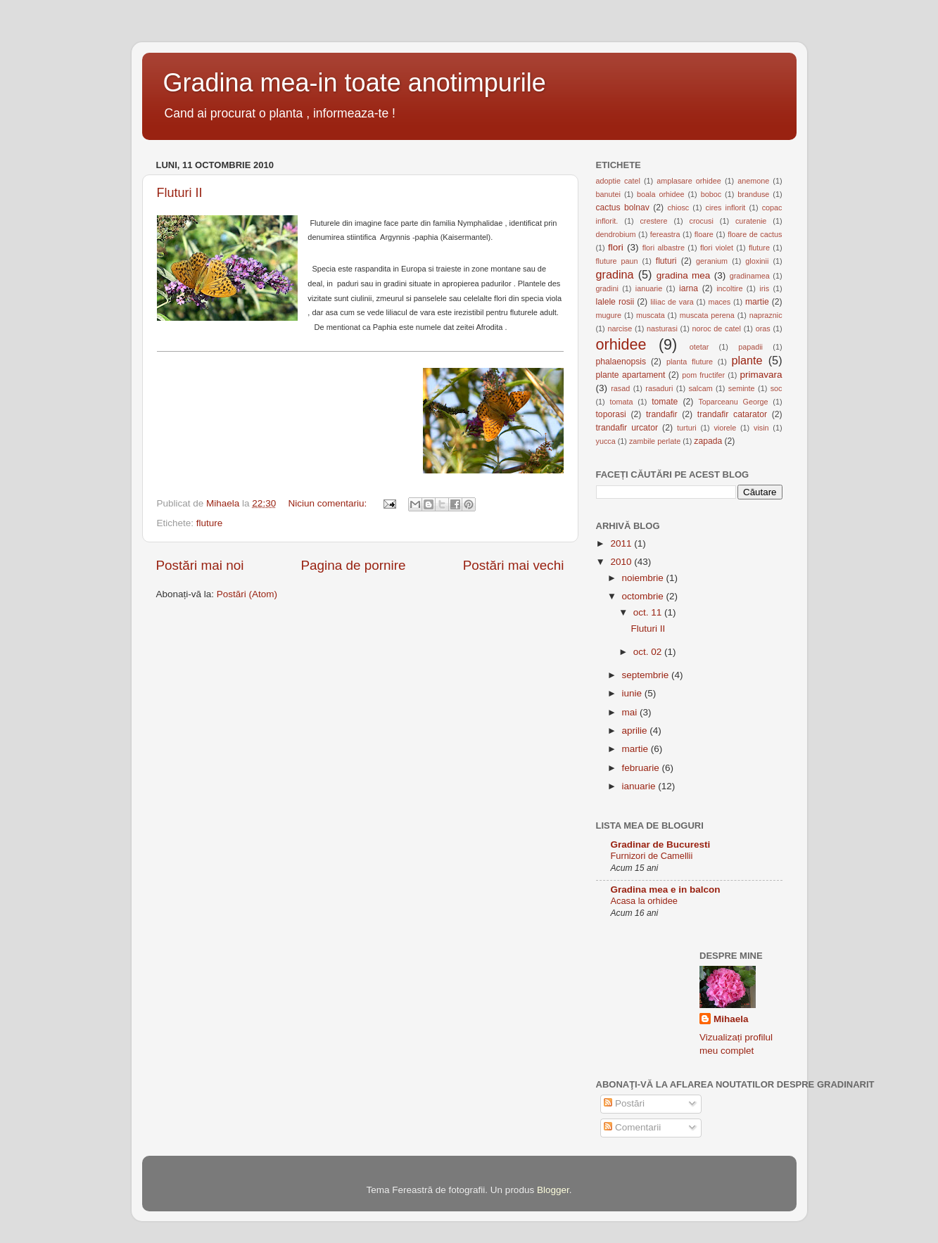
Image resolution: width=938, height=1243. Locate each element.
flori (615, 247)
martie (757, 302)
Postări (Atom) (247, 594)
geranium (712, 261)
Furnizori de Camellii (652, 855)
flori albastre (663, 247)
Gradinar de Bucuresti (661, 844)
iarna (688, 288)
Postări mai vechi (513, 565)
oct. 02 (648, 651)
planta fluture (689, 361)
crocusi (702, 221)
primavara (761, 374)
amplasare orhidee (689, 181)
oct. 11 (648, 612)
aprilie (636, 730)
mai (631, 712)
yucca (606, 441)
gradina (615, 274)
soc (776, 388)
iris (764, 288)
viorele (725, 427)
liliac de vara (671, 302)
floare (704, 234)
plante (746, 360)
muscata (650, 315)
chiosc (679, 207)
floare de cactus (755, 234)
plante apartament (631, 375)
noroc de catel (716, 328)
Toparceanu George (733, 401)
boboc (711, 194)
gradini (607, 288)
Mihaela (731, 1019)
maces (719, 302)
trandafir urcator (627, 428)
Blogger (553, 1190)
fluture (209, 523)
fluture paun (617, 261)
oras (763, 328)
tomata (621, 401)
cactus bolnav (622, 207)
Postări (624, 1103)
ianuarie (648, 288)
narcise (619, 328)
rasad (620, 388)
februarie (642, 768)
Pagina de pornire (352, 565)
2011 (622, 543)
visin (761, 427)
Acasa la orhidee (644, 900)
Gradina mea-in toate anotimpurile (354, 82)
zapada (708, 441)
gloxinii (756, 261)
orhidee (621, 344)
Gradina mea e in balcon (666, 889)
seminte (741, 388)
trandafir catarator (732, 414)
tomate (665, 402)
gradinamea (750, 276)
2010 (622, 561)
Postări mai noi (200, 565)
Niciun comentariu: (328, 503)
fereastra (665, 234)
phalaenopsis (621, 361)
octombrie (644, 596)
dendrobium (616, 234)
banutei (608, 194)
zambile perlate (654, 441)
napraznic (765, 315)
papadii (750, 347)
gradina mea (684, 275)
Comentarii (632, 1127)
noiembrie (644, 578)
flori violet (716, 247)
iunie (633, 693)
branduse (753, 194)
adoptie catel (618, 181)
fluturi (666, 261)
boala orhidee (660, 194)
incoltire (729, 288)
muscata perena (707, 315)
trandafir (662, 414)
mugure (609, 315)
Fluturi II (180, 193)
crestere (653, 221)
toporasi (611, 414)
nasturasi (662, 328)
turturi (687, 427)
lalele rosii (615, 302)
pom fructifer (703, 375)
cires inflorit (726, 207)
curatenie (750, 221)
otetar (699, 347)
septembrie (647, 675)
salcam (700, 388)
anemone (753, 181)
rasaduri (659, 388)
